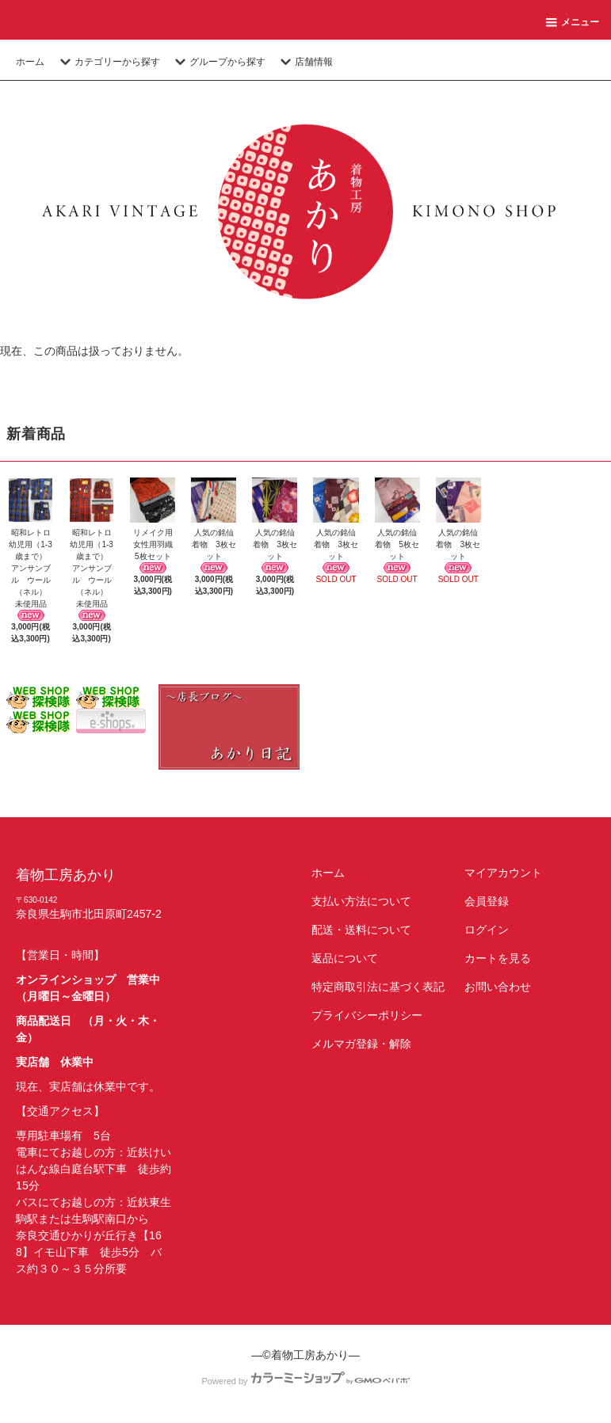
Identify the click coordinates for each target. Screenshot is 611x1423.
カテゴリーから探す (107, 61)
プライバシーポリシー (366, 1015)
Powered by (305, 1381)
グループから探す (217, 61)
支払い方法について (361, 901)
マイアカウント (503, 872)
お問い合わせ (497, 986)
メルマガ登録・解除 (361, 1043)
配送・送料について (361, 929)
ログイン (486, 929)
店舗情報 (304, 61)
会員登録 (486, 901)
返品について (344, 958)
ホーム (30, 61)
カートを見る (497, 958)
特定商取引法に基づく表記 (378, 986)
